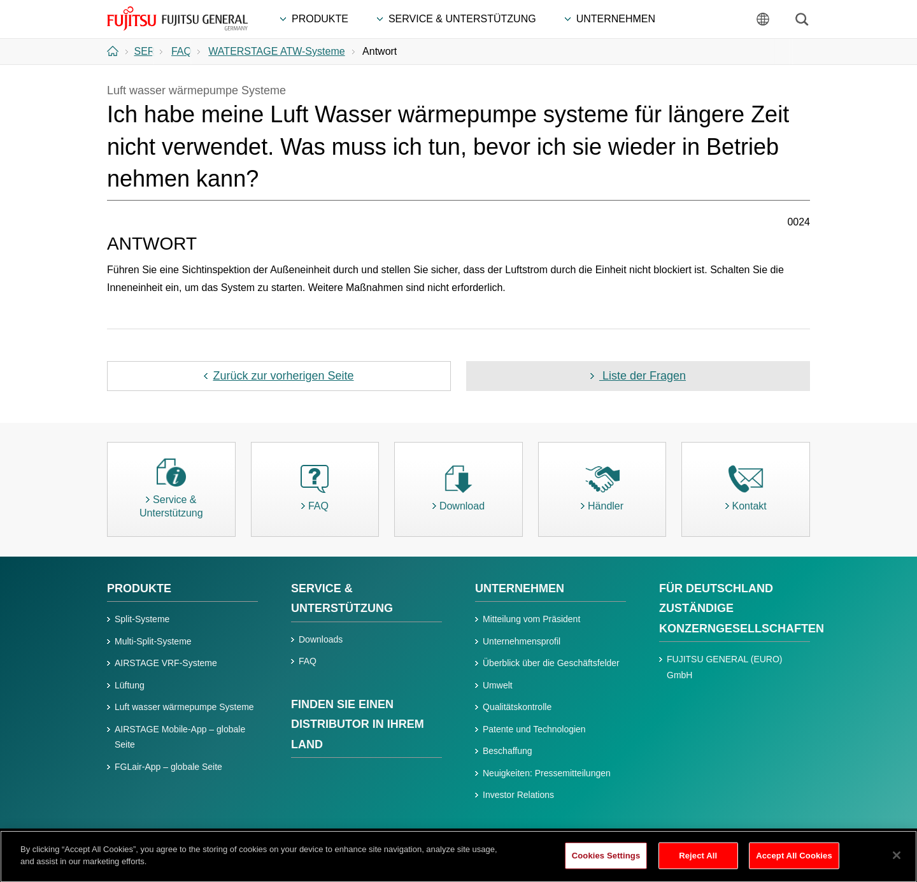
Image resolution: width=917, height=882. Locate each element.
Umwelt (498, 685)
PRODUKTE (139, 588)
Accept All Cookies (794, 861)
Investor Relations (518, 795)
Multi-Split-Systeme (153, 641)
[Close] (897, 861)
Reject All (698, 861)
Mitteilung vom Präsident (531, 619)
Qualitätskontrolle (517, 707)
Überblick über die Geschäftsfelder (551, 663)
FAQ (307, 661)
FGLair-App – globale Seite (168, 767)
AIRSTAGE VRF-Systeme (166, 663)
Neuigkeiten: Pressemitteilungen (547, 773)
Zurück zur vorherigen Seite (283, 375)
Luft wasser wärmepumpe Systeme (184, 707)
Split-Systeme (142, 619)
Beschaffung (507, 751)
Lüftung (130, 685)
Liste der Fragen (642, 375)
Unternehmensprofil (521, 641)
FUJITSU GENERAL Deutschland (178, 18)
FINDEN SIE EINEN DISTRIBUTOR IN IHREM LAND (357, 724)
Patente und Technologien (534, 729)
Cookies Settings (606, 861)
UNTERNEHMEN (519, 588)
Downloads (321, 639)
